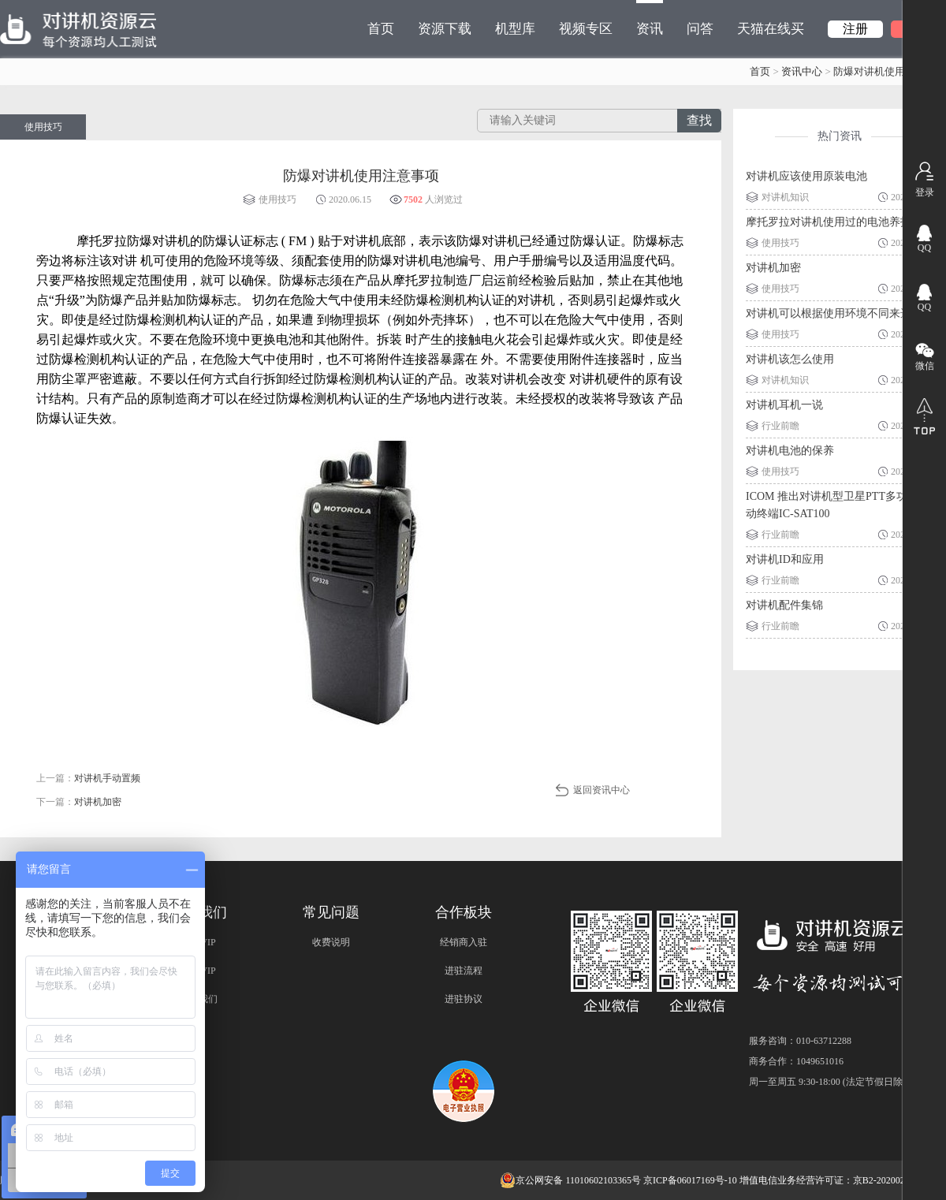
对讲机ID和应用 (785, 559)
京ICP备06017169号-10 (690, 1180)
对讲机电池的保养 (790, 451)
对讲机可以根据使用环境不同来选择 (834, 313)
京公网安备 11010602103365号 (570, 1180)
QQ (924, 247)
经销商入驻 (463, 942)
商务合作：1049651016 (796, 1061)
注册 (855, 28)
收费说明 (331, 942)
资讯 (649, 18)
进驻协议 (463, 998)
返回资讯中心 (601, 790)
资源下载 (444, 28)
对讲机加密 (773, 268)
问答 (700, 28)
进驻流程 (463, 970)
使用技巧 (43, 126)
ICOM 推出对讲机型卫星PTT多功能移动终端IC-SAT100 (837, 505)
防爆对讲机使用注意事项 (889, 71)
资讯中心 (801, 71)
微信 (924, 365)
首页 (380, 28)
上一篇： (88, 778)
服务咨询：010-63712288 (800, 1040)
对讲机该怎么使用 (790, 359)
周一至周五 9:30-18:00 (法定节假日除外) (832, 1081)
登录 (924, 192)
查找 (699, 120)
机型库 (515, 28)
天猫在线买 (770, 28)
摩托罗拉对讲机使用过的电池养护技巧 (839, 222)
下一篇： (78, 801)
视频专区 (586, 28)
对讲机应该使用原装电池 (806, 176)
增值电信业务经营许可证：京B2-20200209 (826, 1180)
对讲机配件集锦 (784, 605)
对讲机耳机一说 (784, 405)
